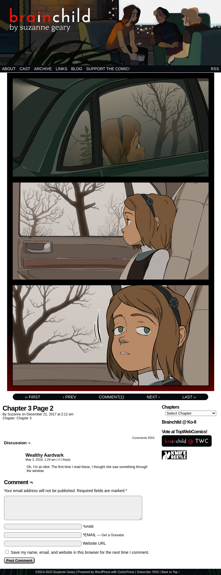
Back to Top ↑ (171, 572)
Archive (43, 68)
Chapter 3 (23, 418)
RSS (215, 68)
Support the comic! (107, 68)
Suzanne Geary (64, 572)
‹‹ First (32, 397)
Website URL (94, 543)
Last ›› (189, 397)
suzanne (14, 414)
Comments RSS (143, 437)
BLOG (76, 68)
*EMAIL (103, 535)
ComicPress (126, 572)
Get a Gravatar (112, 535)
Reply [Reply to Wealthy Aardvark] (66, 459)
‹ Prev (69, 397)
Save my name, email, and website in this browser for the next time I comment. (80, 552)
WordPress (102, 572)
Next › (153, 397)
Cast (25, 68)
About (9, 68)
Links (61, 68)
